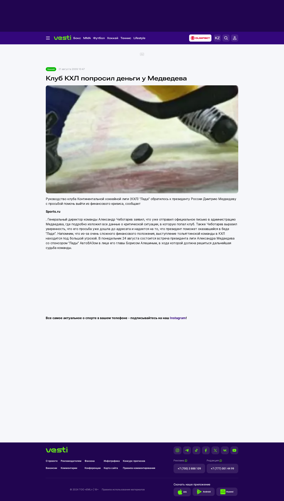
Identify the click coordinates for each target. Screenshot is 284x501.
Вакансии (51, 468)
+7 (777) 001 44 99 (222, 468)
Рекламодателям (71, 460)
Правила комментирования (139, 468)
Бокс (77, 38)
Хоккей (112, 38)
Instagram (178, 318)
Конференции (93, 468)
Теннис (126, 38)
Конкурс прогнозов (134, 460)
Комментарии (69, 468)
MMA (87, 38)
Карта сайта (111, 468)
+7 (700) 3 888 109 (189, 468)
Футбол (99, 38)
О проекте (52, 460)
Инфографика (112, 460)
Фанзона (90, 460)
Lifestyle (139, 38)
